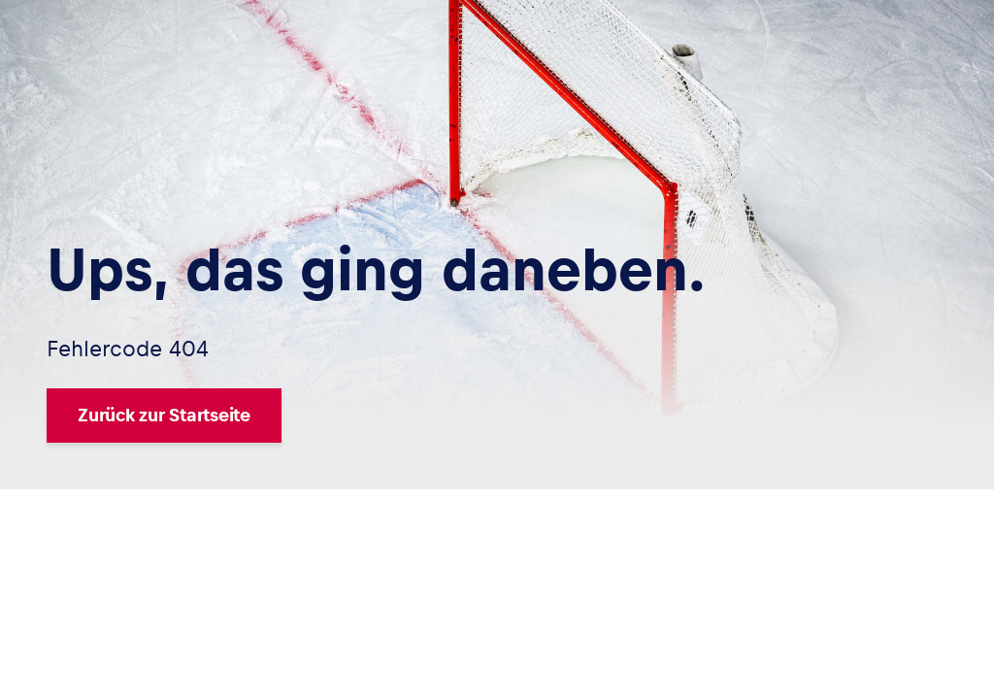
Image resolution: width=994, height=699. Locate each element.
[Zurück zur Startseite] (376, 415)
